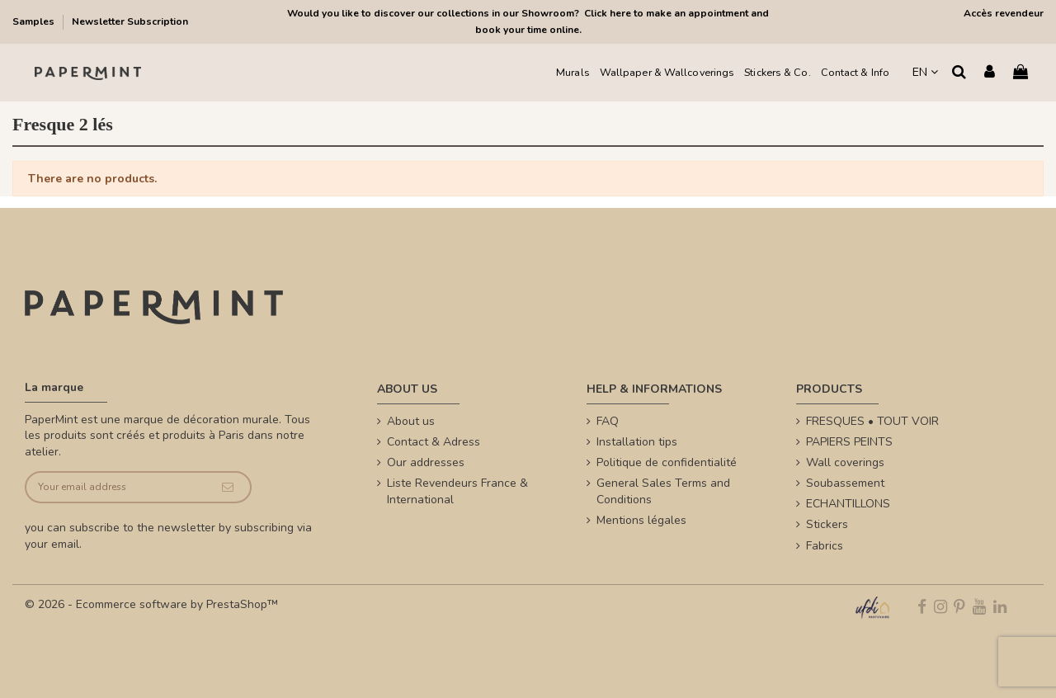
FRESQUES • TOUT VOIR (872, 421)
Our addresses (425, 462)
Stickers (827, 524)
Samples (34, 21)
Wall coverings (845, 462)
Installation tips (636, 442)
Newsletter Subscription (130, 21)
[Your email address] (115, 487)
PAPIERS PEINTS (849, 442)
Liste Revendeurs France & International (457, 491)
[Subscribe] (227, 487)
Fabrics (824, 546)
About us (411, 421)
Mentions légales (641, 520)
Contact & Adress (433, 442)
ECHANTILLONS (848, 504)
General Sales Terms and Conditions (663, 491)
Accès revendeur (1004, 13)
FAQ (607, 421)
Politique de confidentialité (666, 462)
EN (925, 72)
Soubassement (845, 483)
